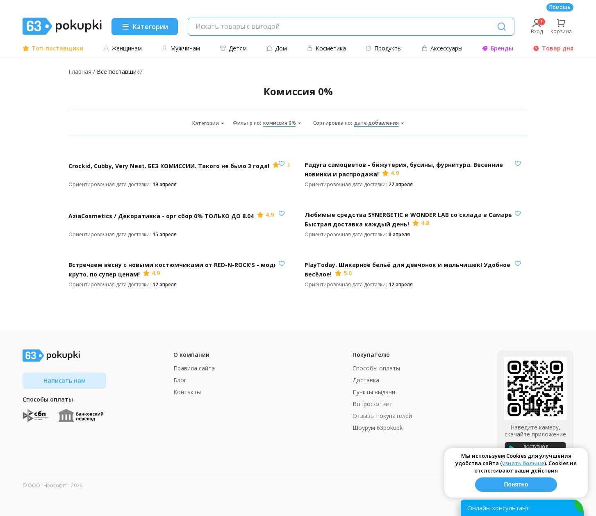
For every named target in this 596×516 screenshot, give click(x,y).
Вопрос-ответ (372, 404)
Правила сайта (194, 368)
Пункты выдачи (374, 392)
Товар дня (553, 48)
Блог (180, 380)
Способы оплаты (376, 368)
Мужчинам (180, 48)
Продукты (383, 48)
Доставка (366, 380)
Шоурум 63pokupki (378, 428)
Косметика (326, 48)
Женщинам (122, 48)
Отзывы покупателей (382, 416)
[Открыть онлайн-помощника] (522, 508)
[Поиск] (502, 26)
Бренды (497, 48)
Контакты (187, 392)
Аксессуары (441, 48)
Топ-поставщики (53, 48)
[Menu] (144, 26)
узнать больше (523, 463)
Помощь (560, 7)
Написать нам (64, 380)
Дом (276, 48)
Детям (233, 48)
